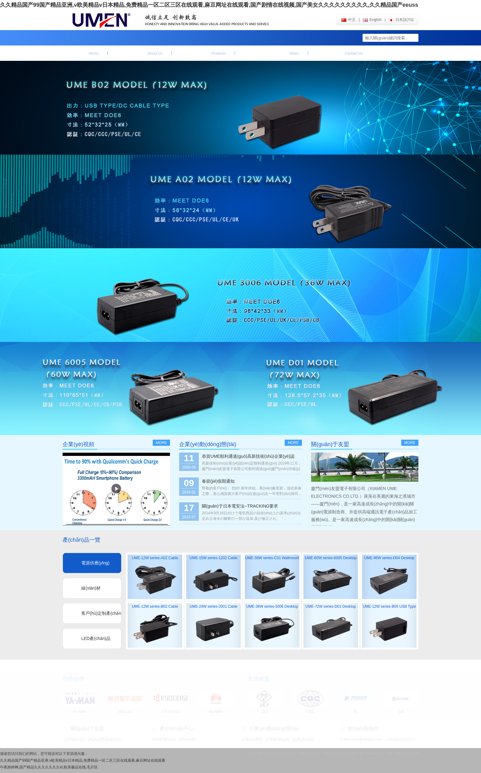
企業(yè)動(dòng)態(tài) (271, 53)
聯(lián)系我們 (340, 53)
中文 (348, 20)
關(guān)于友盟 (140, 53)
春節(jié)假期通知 (218, 481)
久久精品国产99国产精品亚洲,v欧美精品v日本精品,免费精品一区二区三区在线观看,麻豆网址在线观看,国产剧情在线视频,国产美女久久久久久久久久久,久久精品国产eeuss (209, 5)
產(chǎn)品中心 (203, 53)
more (161, 443)
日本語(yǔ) (401, 20)
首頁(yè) (85, 53)
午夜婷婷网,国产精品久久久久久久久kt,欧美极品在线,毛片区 (49, 767)
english (372, 20)
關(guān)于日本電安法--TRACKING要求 (240, 506)
